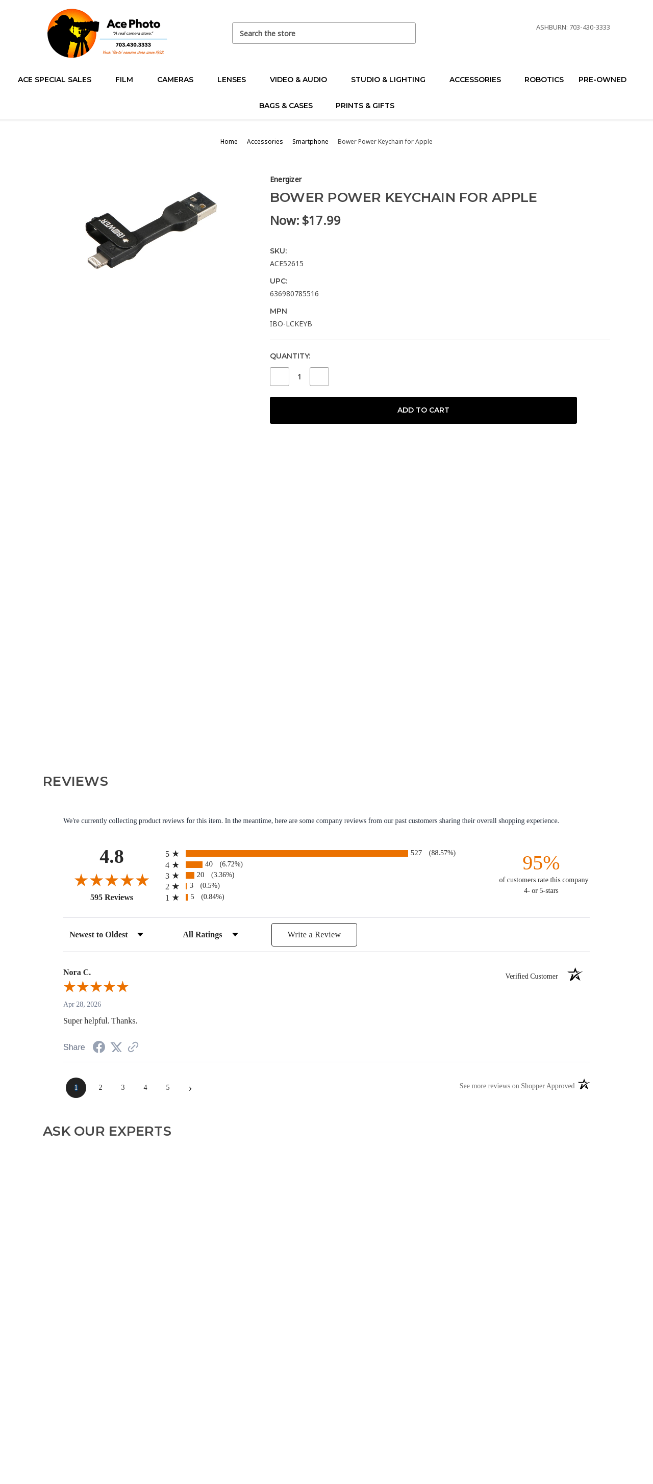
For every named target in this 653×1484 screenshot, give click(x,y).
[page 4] (145, 1088)
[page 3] (123, 1088)
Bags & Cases (290, 105)
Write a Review (314, 934)
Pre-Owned (607, 79)
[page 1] (76, 1088)
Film (128, 79)
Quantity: (290, 356)
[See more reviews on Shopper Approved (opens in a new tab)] (133, 1048)
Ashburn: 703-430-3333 (573, 27)
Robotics (544, 79)
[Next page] (190, 1088)
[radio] (326, 853)
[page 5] (168, 1088)
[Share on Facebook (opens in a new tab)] (99, 1049)
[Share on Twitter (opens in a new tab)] (116, 1048)
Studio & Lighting (392, 79)
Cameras (179, 79)
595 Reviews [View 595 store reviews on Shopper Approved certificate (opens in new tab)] (125, 897)
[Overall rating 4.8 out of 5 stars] (111, 879)
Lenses (236, 79)
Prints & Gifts (365, 105)
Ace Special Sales (59, 79)
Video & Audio (303, 79)
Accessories (479, 79)
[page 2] (100, 1088)
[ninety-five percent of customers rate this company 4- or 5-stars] (541, 873)
